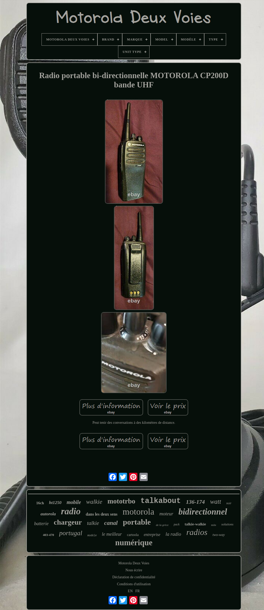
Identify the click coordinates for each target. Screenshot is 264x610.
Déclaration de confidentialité (133, 577)
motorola (138, 511)
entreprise (152, 534)
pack (177, 524)
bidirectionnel (202, 511)
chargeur (68, 522)
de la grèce (162, 524)
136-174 (195, 502)
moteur (166, 513)
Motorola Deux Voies (133, 563)
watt (215, 501)
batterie (41, 523)
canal (111, 523)
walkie (94, 501)
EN (130, 591)
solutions (227, 524)
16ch (40, 503)
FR (137, 591)
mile (213, 524)
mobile (74, 502)
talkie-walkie (195, 524)
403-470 (48, 535)
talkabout (161, 501)
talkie (93, 523)
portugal (70, 533)
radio (71, 511)
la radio (173, 534)
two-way (218, 535)
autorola (48, 513)
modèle (92, 535)
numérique (134, 542)
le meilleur (112, 534)
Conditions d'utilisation (134, 584)
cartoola (133, 535)
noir (229, 503)
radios (197, 532)
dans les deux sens (101, 514)
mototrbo (121, 501)
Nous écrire (134, 570)
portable (137, 522)
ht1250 (55, 502)
